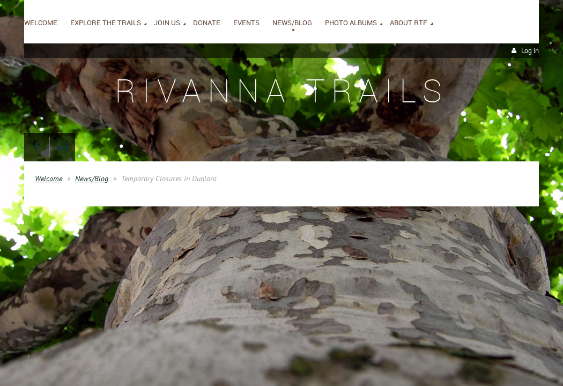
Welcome (48, 178)
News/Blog (91, 178)
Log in (530, 50)
